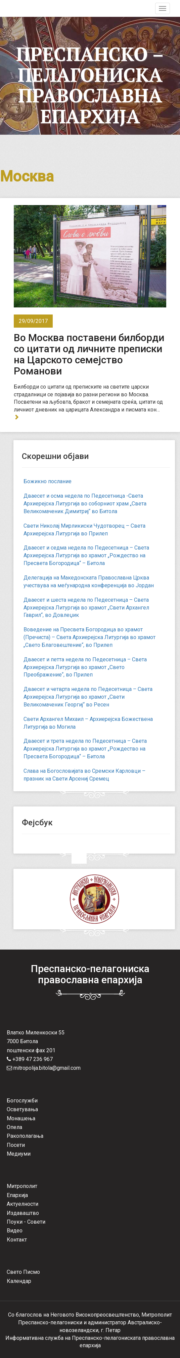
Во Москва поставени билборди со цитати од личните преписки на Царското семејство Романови (89, 354)
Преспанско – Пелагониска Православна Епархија (90, 85)
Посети (16, 1145)
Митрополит (22, 1186)
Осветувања (22, 1109)
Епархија (17, 1195)
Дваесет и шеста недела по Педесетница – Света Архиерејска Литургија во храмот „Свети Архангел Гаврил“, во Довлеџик (86, 608)
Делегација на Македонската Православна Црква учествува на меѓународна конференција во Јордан (89, 581)
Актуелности (22, 1204)
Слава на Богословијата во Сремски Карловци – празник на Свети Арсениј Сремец (84, 775)
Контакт (17, 1239)
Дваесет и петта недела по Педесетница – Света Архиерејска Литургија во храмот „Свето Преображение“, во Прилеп (85, 667)
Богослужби (22, 1100)
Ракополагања (25, 1136)
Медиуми (19, 1154)
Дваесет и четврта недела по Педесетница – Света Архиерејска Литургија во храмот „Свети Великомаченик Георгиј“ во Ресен (88, 697)
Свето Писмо (23, 1272)
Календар (19, 1281)
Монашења (21, 1118)
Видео (14, 1230)
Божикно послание (48, 481)
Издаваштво (23, 1213)
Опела (14, 1127)
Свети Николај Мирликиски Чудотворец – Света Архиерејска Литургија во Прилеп (84, 530)
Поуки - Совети (26, 1222)
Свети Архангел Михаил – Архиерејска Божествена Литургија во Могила (88, 723)
